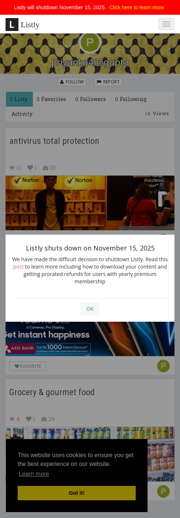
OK (90, 308)
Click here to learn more (137, 7)
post (18, 266)
